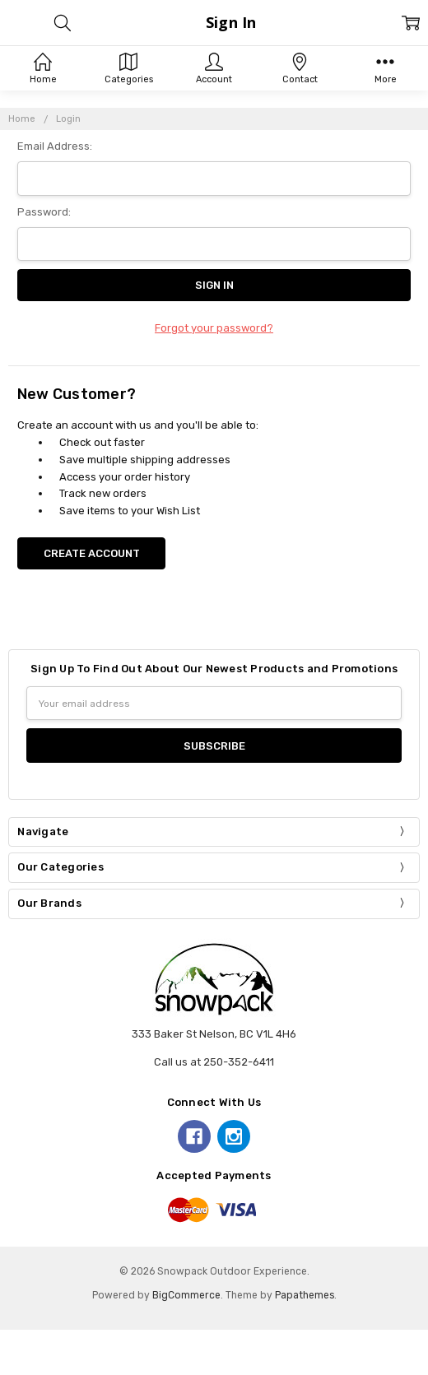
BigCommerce (186, 1295)
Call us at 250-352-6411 (214, 1062)
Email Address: (54, 146)
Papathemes (304, 1295)
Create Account (92, 553)
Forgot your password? (214, 328)
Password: (44, 212)
